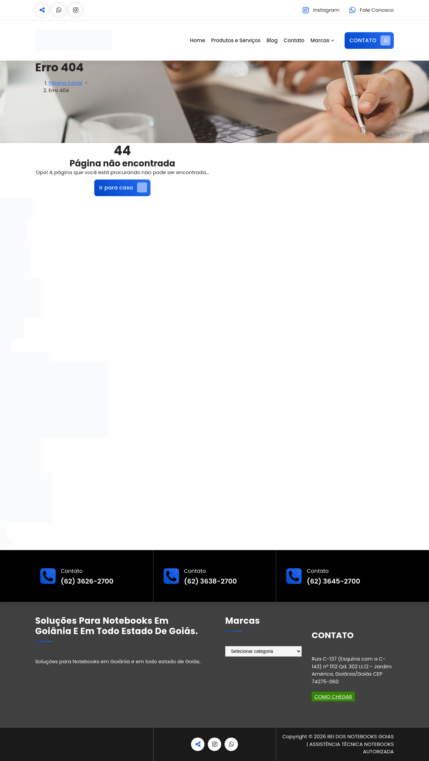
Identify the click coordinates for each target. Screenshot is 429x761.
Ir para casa (123, 187)
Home (197, 40)
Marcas (319, 40)
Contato (294, 40)
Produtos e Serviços (236, 40)
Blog (272, 40)
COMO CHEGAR (333, 696)
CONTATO (370, 40)
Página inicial (65, 82)
